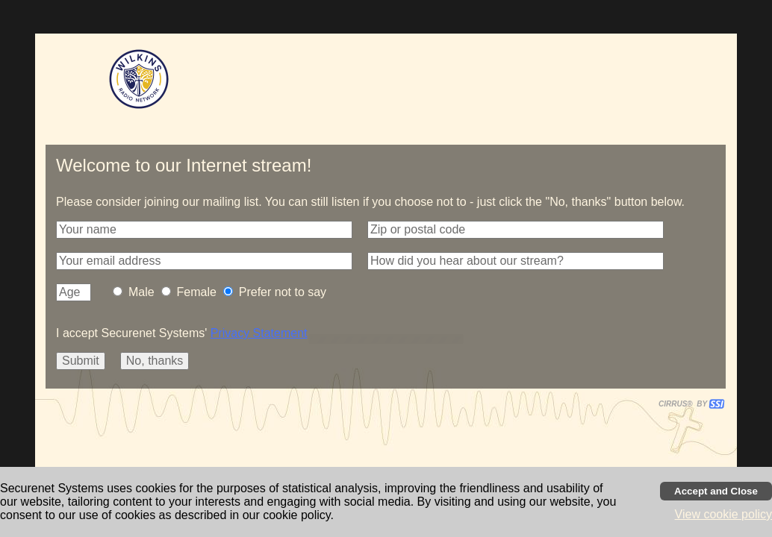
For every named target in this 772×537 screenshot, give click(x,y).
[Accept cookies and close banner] (716, 491)
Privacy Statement (259, 333)
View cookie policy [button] (723, 514)
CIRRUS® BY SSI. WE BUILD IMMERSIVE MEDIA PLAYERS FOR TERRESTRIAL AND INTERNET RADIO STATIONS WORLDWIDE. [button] (685, 404)
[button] (204, 230)
